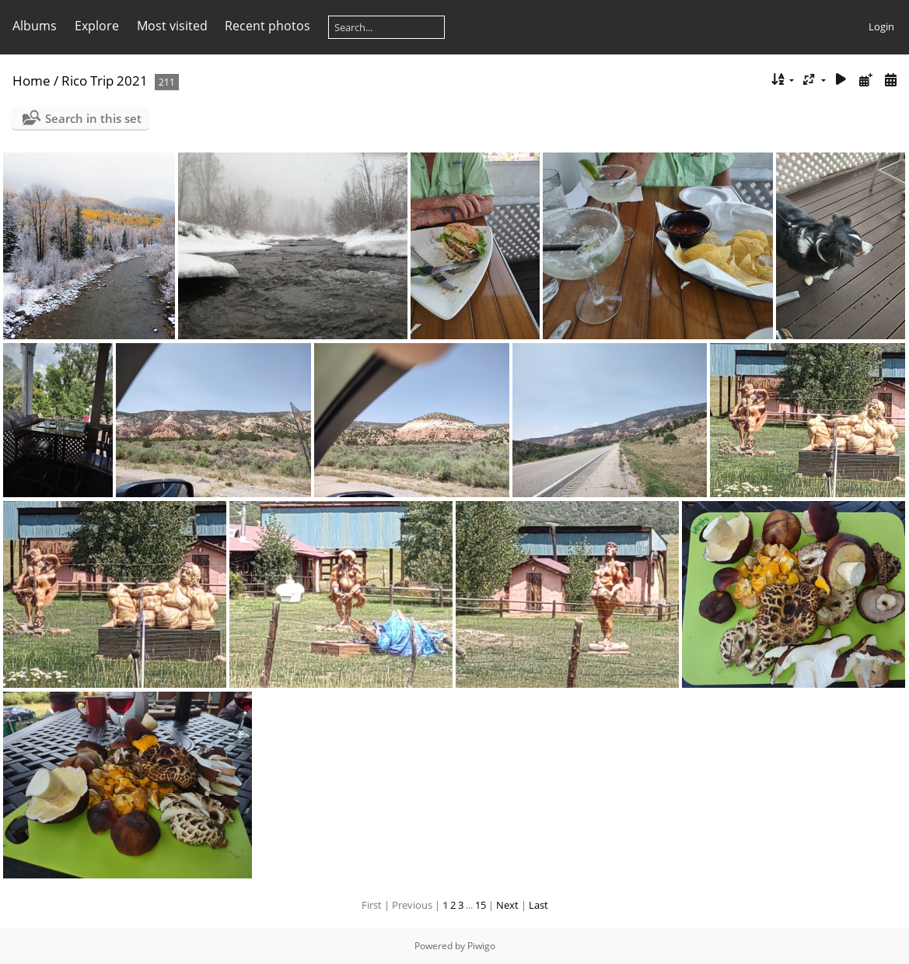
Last (538, 905)
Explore (97, 25)
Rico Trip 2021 (104, 80)
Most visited (172, 25)
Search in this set (93, 118)
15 (480, 905)
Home (31, 80)
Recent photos (267, 25)
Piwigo (481, 945)
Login (881, 26)
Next (507, 905)
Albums (34, 25)
